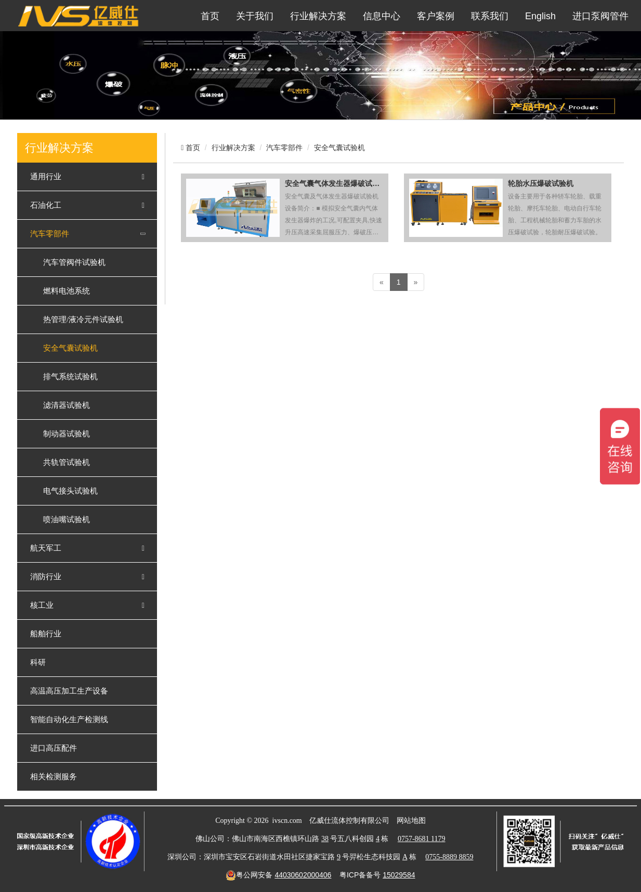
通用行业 (45, 176)
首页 (210, 16)
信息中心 (381, 16)
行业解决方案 (318, 16)
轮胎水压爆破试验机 (540, 183)
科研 (38, 662)
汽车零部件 (49, 234)
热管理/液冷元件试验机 (83, 319)
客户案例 (435, 16)
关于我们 (254, 16)
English (540, 16)
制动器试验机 (66, 434)
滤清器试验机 (66, 405)
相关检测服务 (53, 777)
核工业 (42, 605)
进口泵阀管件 (600, 16)
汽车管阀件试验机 (74, 262)
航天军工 (45, 548)
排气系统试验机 (70, 376)
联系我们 (489, 16)
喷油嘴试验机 (66, 519)
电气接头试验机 (70, 491)
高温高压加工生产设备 (69, 691)
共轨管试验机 (66, 462)
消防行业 (45, 577)
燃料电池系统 (66, 291)
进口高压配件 (53, 748)
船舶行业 (45, 634)
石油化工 (45, 205)
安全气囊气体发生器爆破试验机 (334, 183)
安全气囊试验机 (70, 348)
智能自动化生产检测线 (69, 719)
